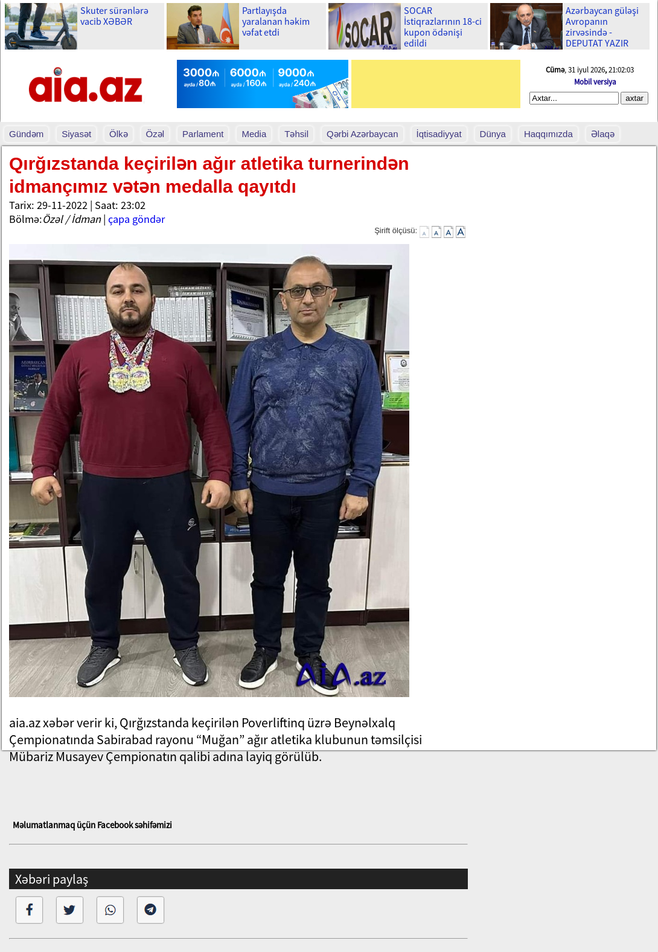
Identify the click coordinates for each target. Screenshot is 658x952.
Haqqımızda (548, 134)
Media (253, 134)
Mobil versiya (595, 82)
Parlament (202, 134)
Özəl (155, 134)
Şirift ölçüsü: (395, 230)
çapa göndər (136, 219)
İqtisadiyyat (439, 134)
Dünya (493, 134)
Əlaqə (603, 134)
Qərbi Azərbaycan (362, 134)
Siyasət (76, 134)
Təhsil (296, 134)
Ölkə (118, 134)
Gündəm (26, 134)
